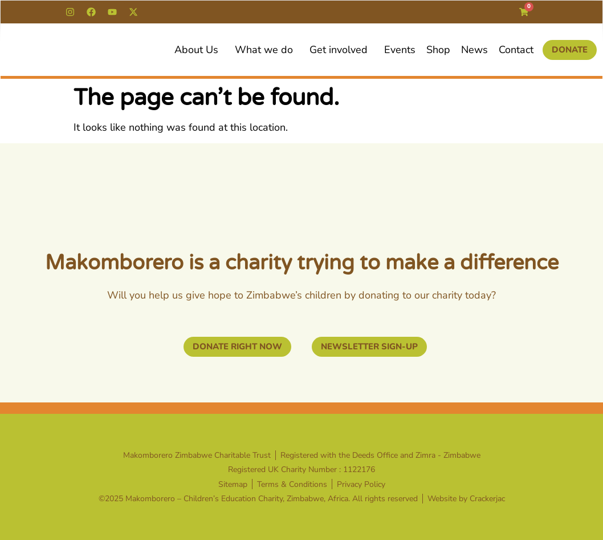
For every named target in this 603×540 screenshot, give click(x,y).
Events (399, 50)
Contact (516, 50)
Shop (438, 50)
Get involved (341, 50)
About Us (199, 50)
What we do (267, 50)
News (474, 50)
